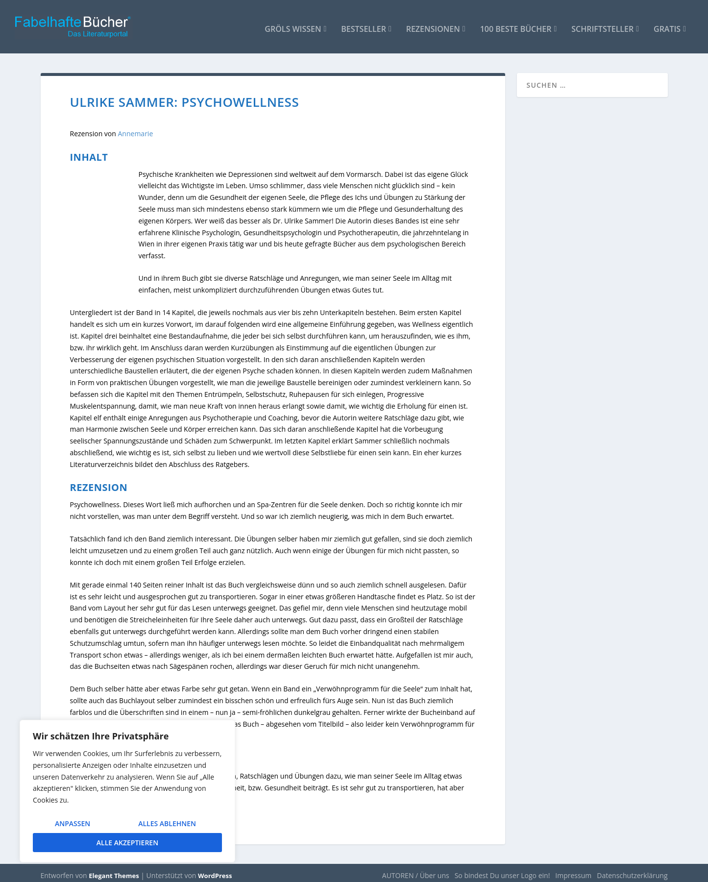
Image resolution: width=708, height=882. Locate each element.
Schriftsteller (602, 25)
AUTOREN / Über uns (415, 870)
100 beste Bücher (516, 25)
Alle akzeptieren (127, 842)
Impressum (573, 870)
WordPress (215, 870)
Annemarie (135, 129)
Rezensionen (433, 25)
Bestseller (363, 25)
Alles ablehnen (167, 823)
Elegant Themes (114, 870)
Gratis (667, 25)
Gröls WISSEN (293, 25)
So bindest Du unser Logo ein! (502, 870)
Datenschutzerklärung (632, 870)
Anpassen (72, 823)
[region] (127, 791)
